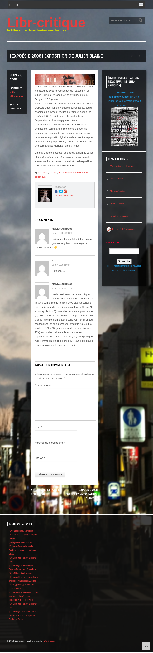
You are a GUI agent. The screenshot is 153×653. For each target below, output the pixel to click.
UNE (12, 92)
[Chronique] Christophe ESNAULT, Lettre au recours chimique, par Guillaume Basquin (23, 615)
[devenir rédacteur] (116, 191)
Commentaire (43, 385)
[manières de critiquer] (117, 216)
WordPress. (49, 641)
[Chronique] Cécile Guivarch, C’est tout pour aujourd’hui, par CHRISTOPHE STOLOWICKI (23, 596)
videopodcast (17, 96)
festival (53, 172)
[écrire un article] (115, 204)
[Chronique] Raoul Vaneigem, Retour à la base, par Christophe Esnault (23, 535)
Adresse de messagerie (50, 442)
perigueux (40, 176)
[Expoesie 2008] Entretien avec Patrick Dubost (81, 494)
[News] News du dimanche (20, 542)
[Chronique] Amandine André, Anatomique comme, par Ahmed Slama (22, 550)
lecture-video (80, 172)
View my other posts (64, 195)
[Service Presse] (115, 179)
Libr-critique (46, 22)
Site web (40, 458)
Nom (38, 427)
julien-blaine (65, 172)
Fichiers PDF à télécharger (120, 229)
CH (128, 105)
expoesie (43, 172)
